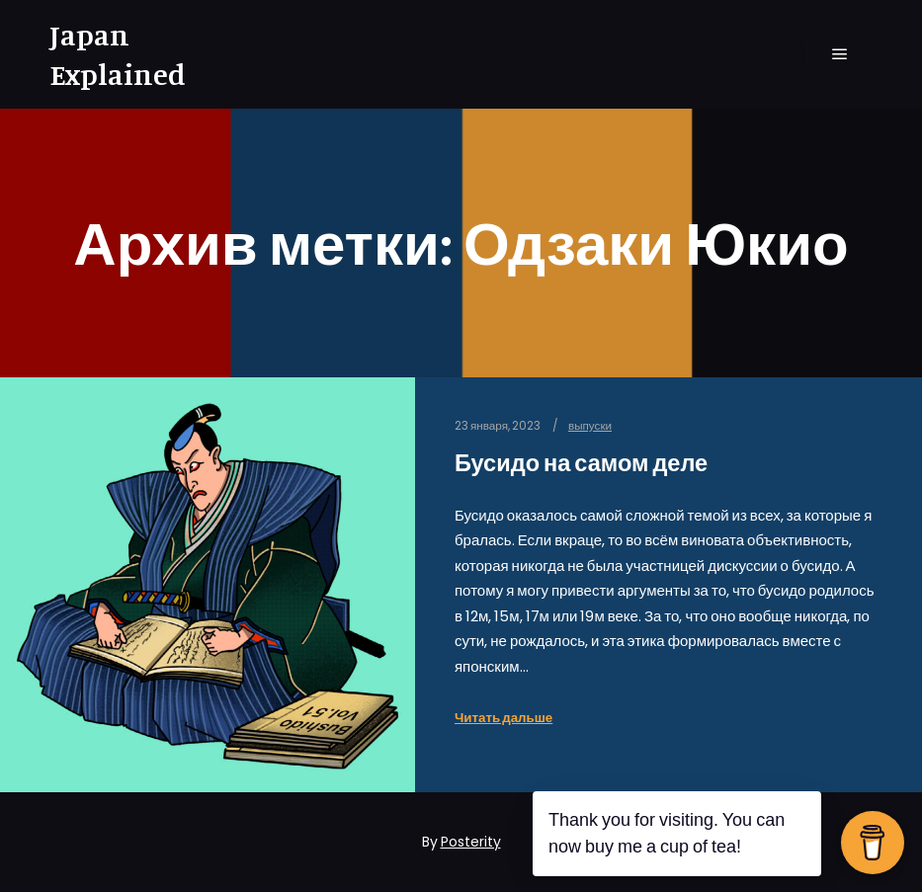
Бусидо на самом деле (581, 462)
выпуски (590, 426)
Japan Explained (117, 54)
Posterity (471, 841)
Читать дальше (503, 717)
